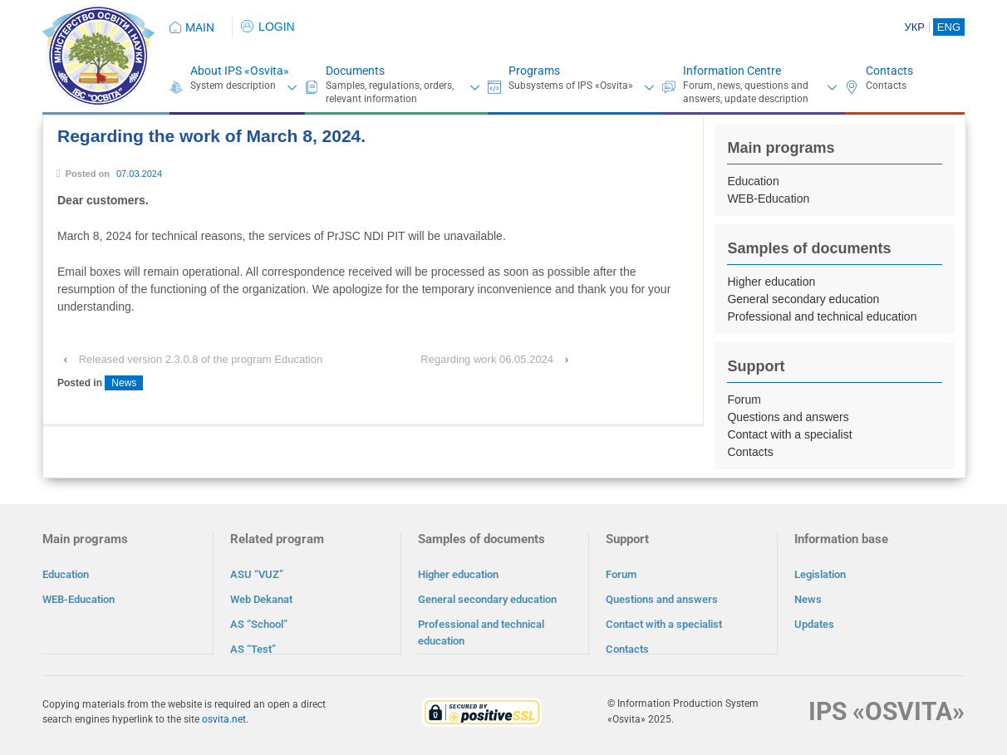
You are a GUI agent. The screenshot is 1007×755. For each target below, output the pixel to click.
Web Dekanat (261, 599)
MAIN (199, 27)
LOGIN (268, 26)
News (123, 383)
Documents (355, 70)
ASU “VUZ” (256, 574)
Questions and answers (787, 417)
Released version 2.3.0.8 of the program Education (200, 359)
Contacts (889, 70)
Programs (534, 70)
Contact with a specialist (789, 434)
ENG (948, 27)
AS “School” (258, 624)
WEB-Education (768, 198)
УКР (914, 27)
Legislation (820, 574)
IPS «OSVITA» (886, 710)
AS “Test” (253, 649)
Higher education (771, 281)
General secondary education (803, 299)
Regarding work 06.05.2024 (486, 359)
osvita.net (224, 718)
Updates (814, 624)
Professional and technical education (821, 316)
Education (753, 181)
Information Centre (732, 70)
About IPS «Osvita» (239, 70)
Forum (743, 399)
